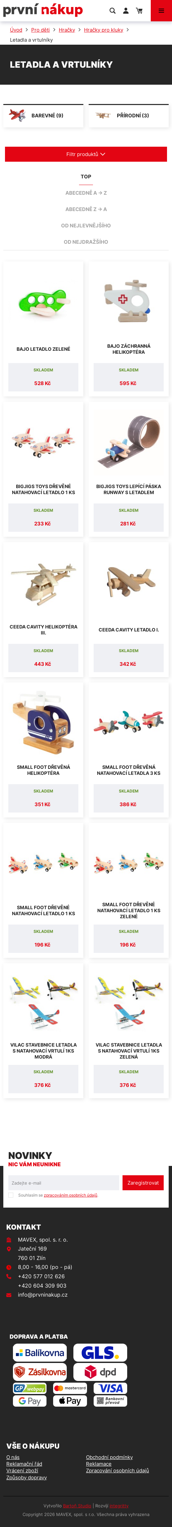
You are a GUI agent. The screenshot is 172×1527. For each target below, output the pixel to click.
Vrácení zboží (22, 1470)
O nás (13, 1457)
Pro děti (40, 30)
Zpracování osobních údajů (117, 1470)
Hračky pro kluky (103, 30)
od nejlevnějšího (86, 225)
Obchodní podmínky (109, 1457)
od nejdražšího (86, 242)
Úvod (16, 30)
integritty (119, 1505)
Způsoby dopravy (26, 1477)
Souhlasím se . (58, 1195)
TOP (86, 176)
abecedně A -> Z (86, 193)
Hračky (67, 30)
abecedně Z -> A (86, 209)
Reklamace (99, 1464)
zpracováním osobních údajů (70, 1195)
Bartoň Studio (77, 1505)
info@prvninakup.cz (43, 1294)
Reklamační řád (24, 1464)
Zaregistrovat (143, 1183)
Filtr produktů (86, 154)
